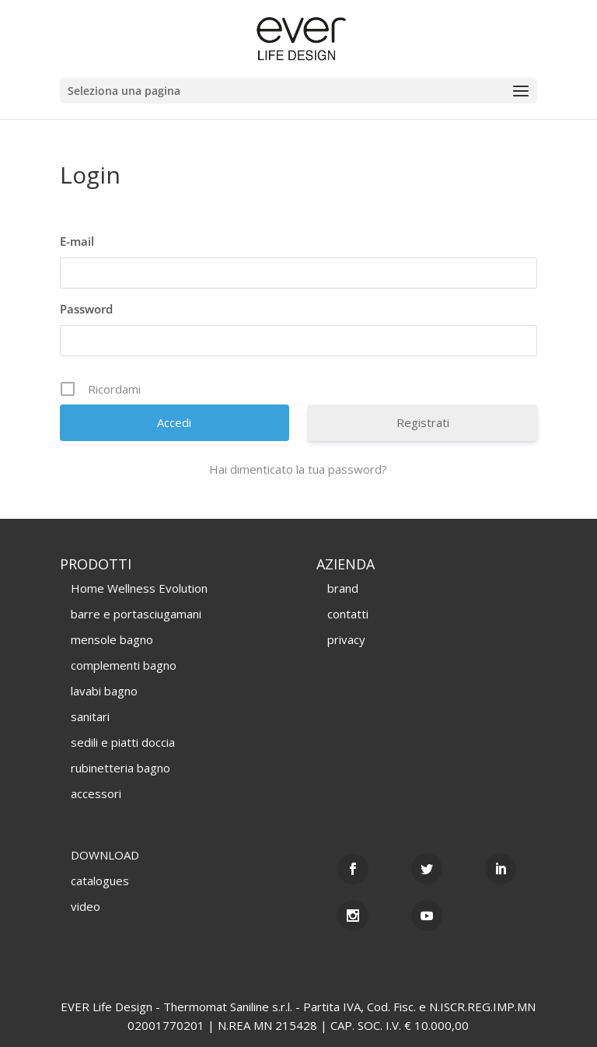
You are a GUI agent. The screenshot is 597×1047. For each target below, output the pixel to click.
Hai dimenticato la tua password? (298, 469)
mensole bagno (112, 639)
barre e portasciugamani (136, 614)
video (85, 906)
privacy (346, 639)
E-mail (77, 241)
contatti (347, 614)
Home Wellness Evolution (139, 588)
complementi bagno (123, 665)
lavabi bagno (104, 691)
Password (86, 309)
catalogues (100, 880)
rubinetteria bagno (120, 768)
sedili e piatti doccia (123, 742)
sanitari (90, 716)
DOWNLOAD (105, 855)
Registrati (422, 422)
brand (342, 588)
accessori (96, 793)
